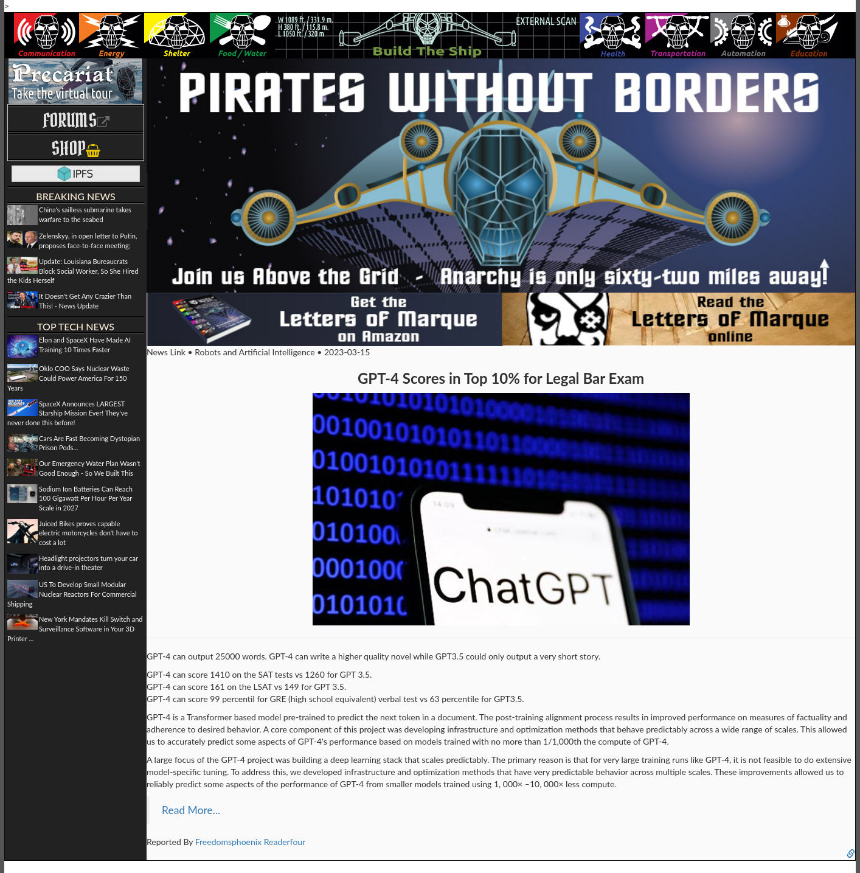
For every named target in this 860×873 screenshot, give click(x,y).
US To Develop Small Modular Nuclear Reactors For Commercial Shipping (72, 593)
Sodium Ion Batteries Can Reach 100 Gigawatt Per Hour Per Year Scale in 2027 (86, 498)
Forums (76, 120)
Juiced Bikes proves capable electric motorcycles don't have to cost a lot (88, 533)
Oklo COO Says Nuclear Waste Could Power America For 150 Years (68, 377)
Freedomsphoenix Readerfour (250, 841)
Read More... (191, 810)
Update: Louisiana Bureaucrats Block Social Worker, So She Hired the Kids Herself (73, 270)
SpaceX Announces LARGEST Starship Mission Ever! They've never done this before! (67, 413)
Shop (75, 148)
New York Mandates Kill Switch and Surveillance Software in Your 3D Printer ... (75, 628)
